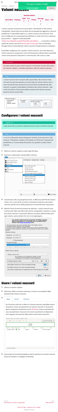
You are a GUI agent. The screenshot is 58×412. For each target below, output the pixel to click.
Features (11, 6)
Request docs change (33, 407)
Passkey (17, 20)
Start (47, 20)
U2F (52, 20)
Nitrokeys (4, 6)
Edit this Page (22, 407)
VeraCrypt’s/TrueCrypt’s (30, 43)
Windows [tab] (26, 299)
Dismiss (51, 8)
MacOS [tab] (16, 299)
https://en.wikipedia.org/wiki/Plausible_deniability (19, 41)
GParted (34, 309)
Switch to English (32, 8)
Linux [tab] (8, 299)
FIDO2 (33, 20)
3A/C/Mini (9, 20)
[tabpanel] (30, 326)
